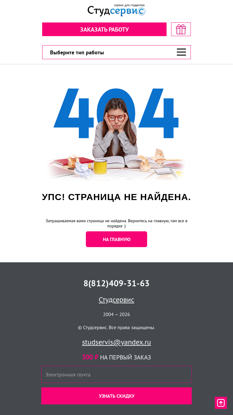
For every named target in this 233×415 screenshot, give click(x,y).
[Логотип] (116, 10)
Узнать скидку (116, 396)
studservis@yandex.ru (116, 342)
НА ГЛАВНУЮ (116, 239)
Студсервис (116, 299)
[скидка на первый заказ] (181, 29)
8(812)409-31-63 (116, 283)
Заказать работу (104, 29)
